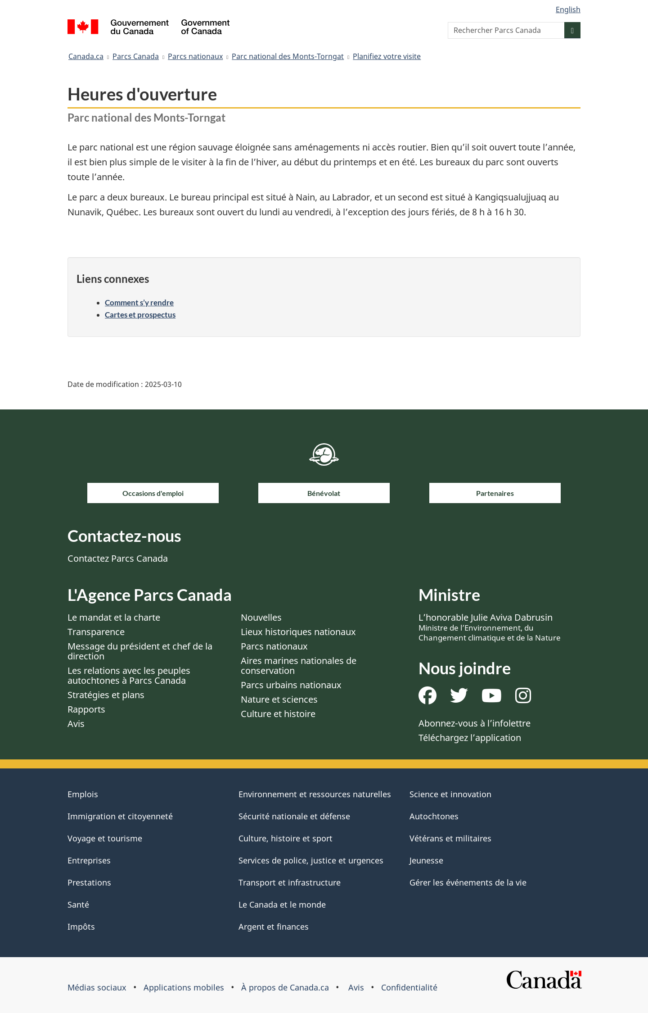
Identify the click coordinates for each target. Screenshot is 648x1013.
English (568, 9)
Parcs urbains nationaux (291, 685)
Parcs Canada (135, 56)
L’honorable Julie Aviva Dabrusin (489, 627)
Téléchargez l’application (469, 737)
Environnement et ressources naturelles (314, 794)
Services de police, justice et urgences (310, 860)
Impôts (81, 926)
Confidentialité (409, 987)
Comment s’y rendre (139, 302)
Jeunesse (426, 860)
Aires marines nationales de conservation (298, 665)
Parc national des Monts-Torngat (288, 56)
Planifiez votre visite (387, 56)
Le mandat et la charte (114, 617)
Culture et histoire (278, 714)
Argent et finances (273, 926)
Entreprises (89, 860)
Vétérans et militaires (450, 838)
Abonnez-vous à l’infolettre (474, 723)
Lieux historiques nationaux (298, 632)
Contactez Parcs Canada (118, 558)
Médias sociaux (97, 987)
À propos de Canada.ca (285, 987)
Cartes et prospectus (140, 314)
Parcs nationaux (195, 56)
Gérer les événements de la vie (468, 882)
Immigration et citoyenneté (120, 816)
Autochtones (434, 816)
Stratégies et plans (106, 695)
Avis (76, 724)
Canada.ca (86, 56)
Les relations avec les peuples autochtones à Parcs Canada (129, 675)
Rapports (86, 709)
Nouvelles (261, 617)
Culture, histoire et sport (285, 838)
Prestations (89, 882)
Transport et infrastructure (289, 882)
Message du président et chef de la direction (140, 651)
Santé (78, 904)
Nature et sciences (279, 699)
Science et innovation (450, 794)
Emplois (83, 794)
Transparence (96, 632)
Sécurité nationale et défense (294, 816)
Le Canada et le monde (282, 904)
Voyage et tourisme (105, 838)
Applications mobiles (184, 987)
